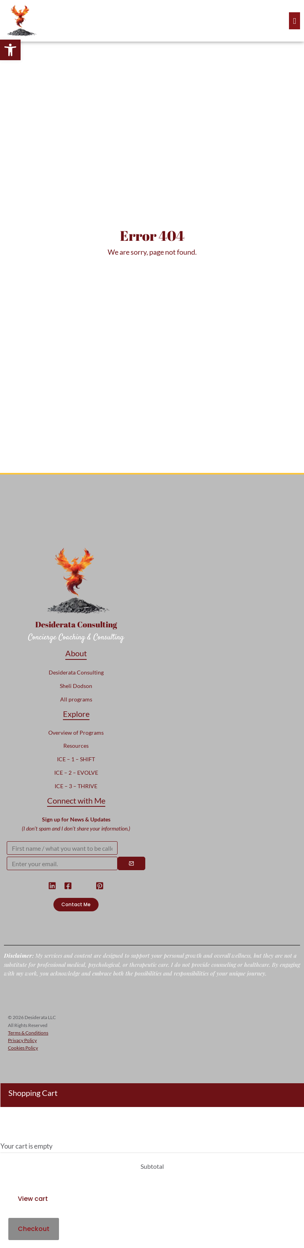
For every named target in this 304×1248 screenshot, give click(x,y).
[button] (10, 50)
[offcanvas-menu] (294, 20)
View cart (33, 1198)
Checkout (33, 1228)
